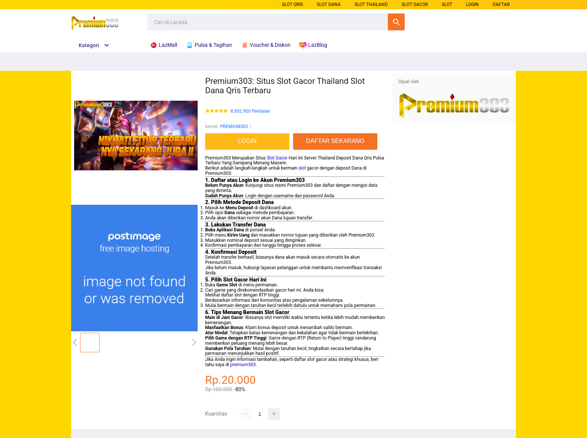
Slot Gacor (277, 158)
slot (302, 168)
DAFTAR (501, 4)
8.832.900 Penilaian (250, 111)
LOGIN (472, 4)
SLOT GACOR (415, 4)
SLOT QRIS (292, 4)
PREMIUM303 (234, 126)
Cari (396, 21)
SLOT (447, 4)
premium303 (243, 364)
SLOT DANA (329, 4)
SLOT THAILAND (371, 4)
